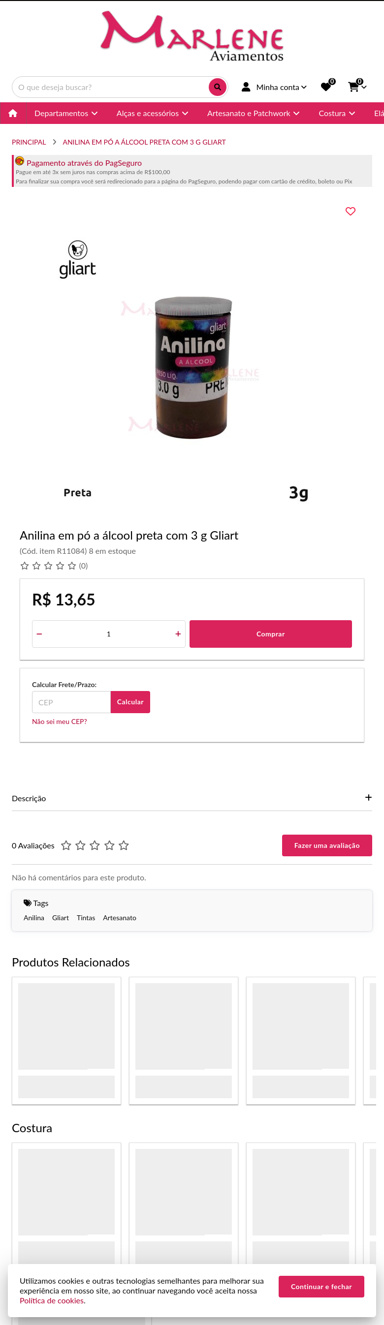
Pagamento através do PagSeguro (78, 162)
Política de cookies (52, 1300)
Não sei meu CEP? (59, 721)
